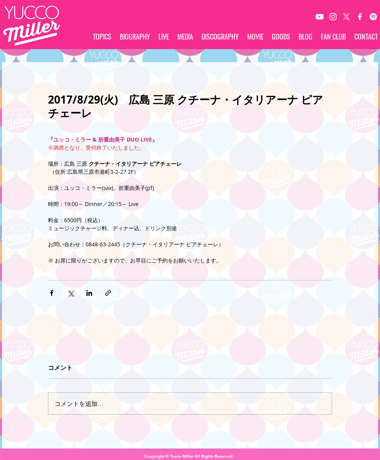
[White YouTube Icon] (319, 16)
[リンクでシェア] (108, 293)
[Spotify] (373, 16)
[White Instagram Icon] (333, 16)
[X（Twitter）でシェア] (70, 293)
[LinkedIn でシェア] (89, 293)
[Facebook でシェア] (51, 293)
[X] (346, 16)
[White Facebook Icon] (360, 16)
